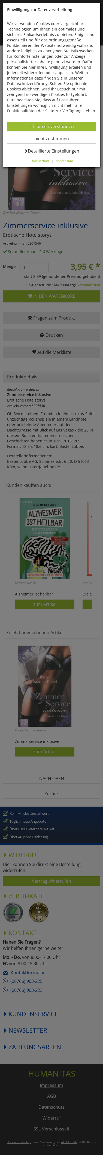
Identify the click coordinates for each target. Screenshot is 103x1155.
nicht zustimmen (55, 138)
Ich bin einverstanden (51, 126)
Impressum (64, 161)
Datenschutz (40, 161)
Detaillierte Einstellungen (51, 151)
